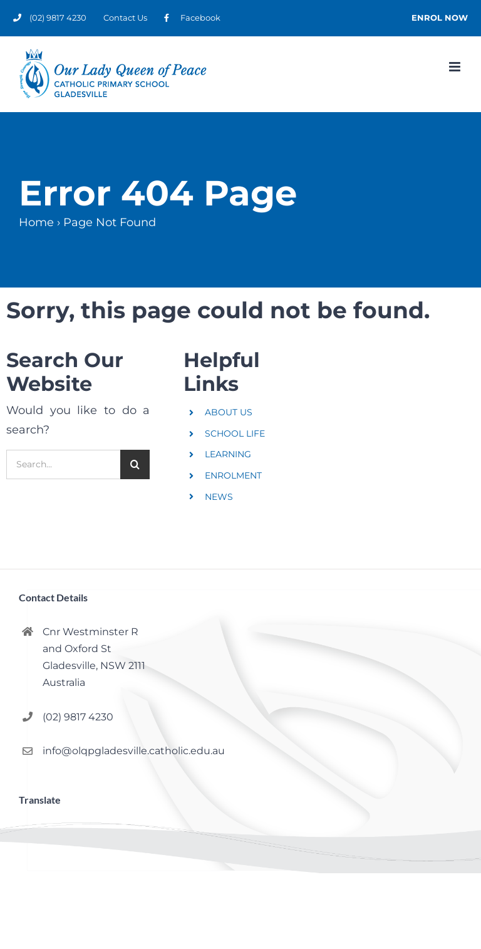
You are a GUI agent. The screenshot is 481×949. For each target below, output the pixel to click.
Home (36, 222)
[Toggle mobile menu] (455, 66)
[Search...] (63, 464)
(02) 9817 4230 (78, 717)
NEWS (219, 496)
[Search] (135, 464)
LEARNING (228, 454)
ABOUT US (228, 412)
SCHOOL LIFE (235, 433)
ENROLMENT (233, 475)
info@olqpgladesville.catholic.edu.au (134, 751)
